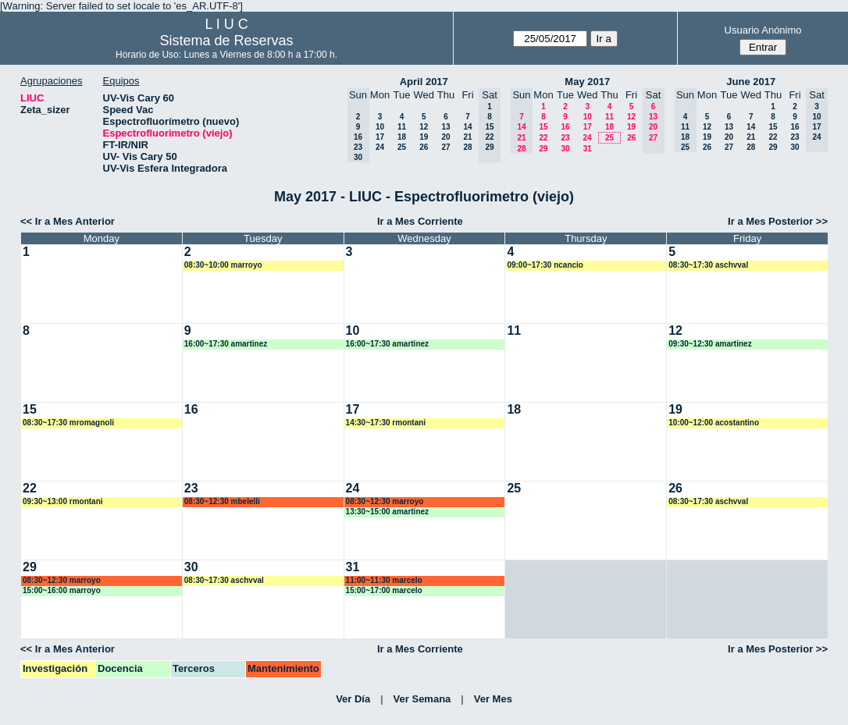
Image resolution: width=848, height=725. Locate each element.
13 (445, 127)
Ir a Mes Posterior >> (778, 221)
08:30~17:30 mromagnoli (68, 422)
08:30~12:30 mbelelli (222, 501)
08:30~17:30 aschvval (708, 265)
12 (423, 127)
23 (565, 137)
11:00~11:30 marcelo (384, 580)
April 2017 (424, 81)
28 (467, 147)
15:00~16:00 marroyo (62, 590)
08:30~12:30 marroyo (385, 501)
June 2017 (750, 81)
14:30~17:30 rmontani (386, 422)
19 (423, 137)
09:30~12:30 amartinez (709, 343)
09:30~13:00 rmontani (63, 501)
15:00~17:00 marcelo (384, 590)
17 (380, 137)
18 (401, 137)
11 (401, 127)
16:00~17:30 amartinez (225, 343)
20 (445, 137)
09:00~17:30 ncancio (545, 265)
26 (423, 147)
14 (467, 127)
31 (587, 148)
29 (543, 148)
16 (565, 127)
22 (543, 137)
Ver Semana (422, 699)
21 (467, 137)
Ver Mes (493, 699)
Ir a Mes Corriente (420, 221)
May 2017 (587, 81)
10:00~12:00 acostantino (713, 422)
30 (565, 148)
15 (543, 127)
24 (380, 147)
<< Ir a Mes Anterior (67, 221)
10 (380, 127)
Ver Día (353, 699)
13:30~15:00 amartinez (387, 511)
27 (445, 147)
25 (401, 147)
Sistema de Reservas (227, 40)
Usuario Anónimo (763, 30)
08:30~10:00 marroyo (223, 265)
